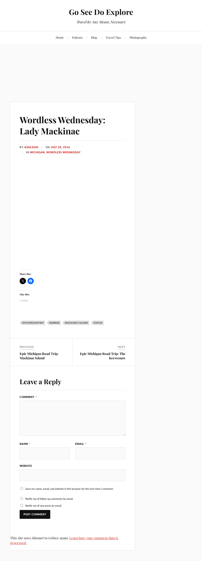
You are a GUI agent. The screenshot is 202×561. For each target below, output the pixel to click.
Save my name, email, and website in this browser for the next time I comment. (69, 488)
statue (97, 322)
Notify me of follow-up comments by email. (49, 498)
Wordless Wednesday (63, 152)
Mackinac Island (76, 322)
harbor (54, 322)
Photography (138, 37)
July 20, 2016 (60, 147)
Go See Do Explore (101, 12)
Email (80, 443)
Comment (28, 397)
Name (25, 443)
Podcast (77, 37)
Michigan (37, 152)
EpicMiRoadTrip (33, 322)
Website (26, 465)
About (59, 37)
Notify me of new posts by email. (43, 505)
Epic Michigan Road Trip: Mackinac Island (39, 355)
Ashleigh (31, 147)
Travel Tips (113, 37)
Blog (94, 37)
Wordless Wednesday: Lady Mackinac (62, 125)
